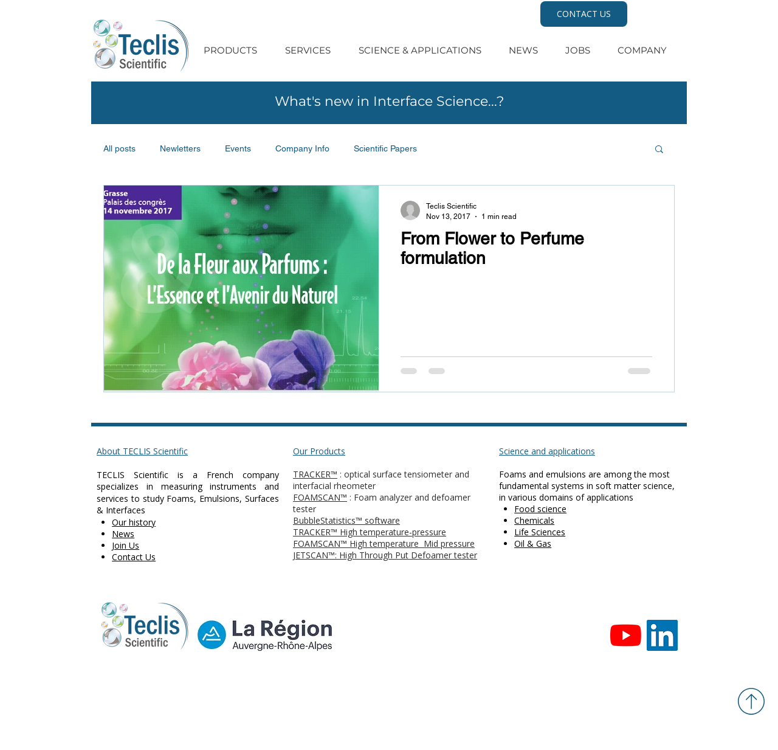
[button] (659, 150)
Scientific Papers (385, 148)
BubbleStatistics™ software (346, 520)
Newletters (180, 148)
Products (327, 451)
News (123, 534)
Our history (134, 522)
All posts (119, 148)
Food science (540, 509)
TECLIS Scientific (132, 475)
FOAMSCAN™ (320, 497)
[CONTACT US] (583, 14)
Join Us (125, 545)
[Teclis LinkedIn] (662, 635)
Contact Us (134, 557)
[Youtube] (625, 635)
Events (238, 148)
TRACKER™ (315, 474)
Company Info (302, 148)
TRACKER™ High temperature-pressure (369, 532)
